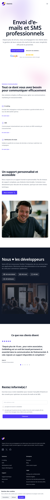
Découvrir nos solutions (32, 50)
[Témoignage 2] (23, 365)
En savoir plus (6, 115)
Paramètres (6, 497)
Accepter (21, 497)
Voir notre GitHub (9, 274)
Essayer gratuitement (17, 50)
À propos (28, 460)
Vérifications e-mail (7, 465)
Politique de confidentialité (33, 474)
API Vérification (8, 279)
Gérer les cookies (30, 484)
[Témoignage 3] (25, 365)
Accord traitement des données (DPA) (35, 482)
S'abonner (25, 416)
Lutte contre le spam (31, 465)
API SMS (34, 274)
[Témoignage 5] (29, 365)
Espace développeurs (7, 468)
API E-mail (23, 274)
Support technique (6, 476)
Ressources (5, 479)
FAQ (3, 482)
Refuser (14, 497)
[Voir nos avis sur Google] (29, 55)
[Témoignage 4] (27, 365)
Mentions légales (30, 476)
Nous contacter (9, 192)
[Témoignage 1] (21, 365)
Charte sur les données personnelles (35, 479)
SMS (3, 462)
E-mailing (4, 460)
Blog (27, 462)
